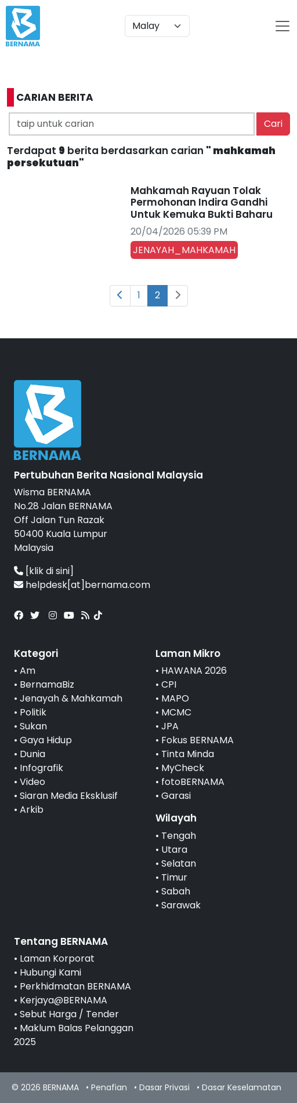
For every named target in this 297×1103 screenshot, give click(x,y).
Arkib (32, 809)
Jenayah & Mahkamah (71, 698)
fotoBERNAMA (192, 781)
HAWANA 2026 (194, 670)
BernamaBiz (47, 684)
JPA (170, 726)
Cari (273, 123)
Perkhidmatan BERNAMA (75, 986)
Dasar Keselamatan (241, 1087)
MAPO (175, 698)
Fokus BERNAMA (197, 740)
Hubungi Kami (50, 972)
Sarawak (181, 905)
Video (32, 781)
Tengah (178, 835)
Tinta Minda (187, 754)
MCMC (176, 712)
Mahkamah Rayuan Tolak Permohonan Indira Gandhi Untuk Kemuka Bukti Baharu (202, 202)
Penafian (109, 1087)
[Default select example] (157, 26)
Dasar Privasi (164, 1087)
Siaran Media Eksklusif (69, 795)
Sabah (175, 891)
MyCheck (182, 768)
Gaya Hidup (46, 740)
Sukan (33, 726)
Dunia (32, 754)
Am (27, 670)
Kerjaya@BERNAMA (63, 1000)
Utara (174, 849)
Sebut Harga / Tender (69, 1014)
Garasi (176, 795)
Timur (174, 877)
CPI (168, 684)
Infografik (41, 768)
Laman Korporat (57, 958)
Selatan (178, 863)
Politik (33, 712)
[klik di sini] (50, 571)
